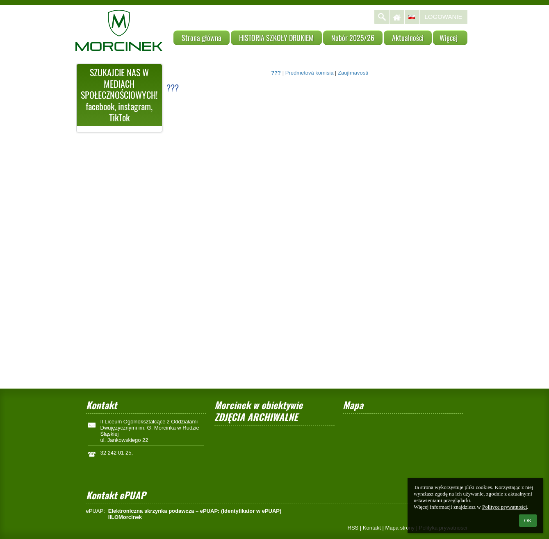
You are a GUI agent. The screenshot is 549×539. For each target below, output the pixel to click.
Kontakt (372, 528)
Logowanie (443, 16)
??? (276, 73)
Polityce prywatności (504, 507)
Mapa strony (400, 528)
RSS (353, 528)
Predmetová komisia (309, 73)
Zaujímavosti (353, 73)
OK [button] (528, 520)
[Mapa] (403, 450)
